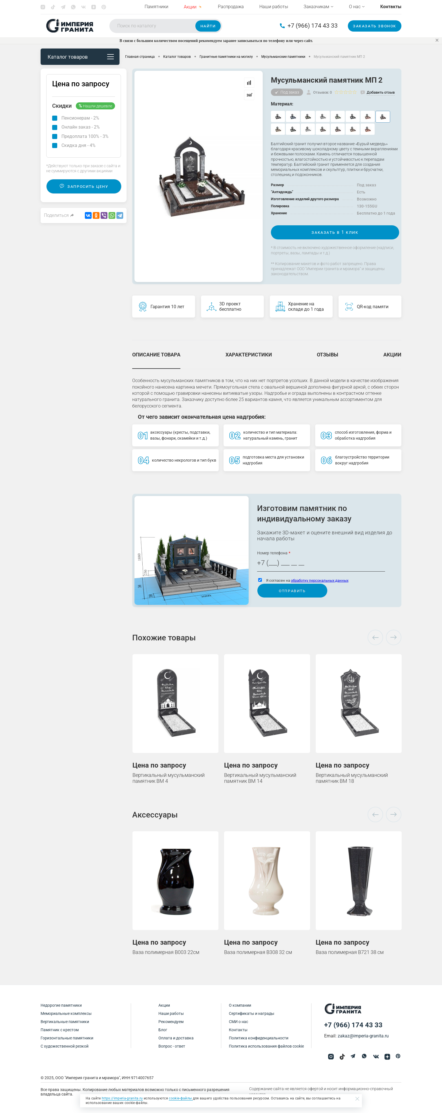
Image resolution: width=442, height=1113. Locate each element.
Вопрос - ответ (171, 1046)
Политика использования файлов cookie (266, 1046)
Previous (375, 637)
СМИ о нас (238, 1021)
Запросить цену (83, 186)
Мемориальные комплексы (66, 1013)
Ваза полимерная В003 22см (165, 952)
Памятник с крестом (60, 1030)
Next (393, 637)
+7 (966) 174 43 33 (309, 26)
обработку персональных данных (319, 580)
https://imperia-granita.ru (122, 1098)
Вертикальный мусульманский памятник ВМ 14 (260, 778)
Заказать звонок (374, 25)
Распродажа (231, 6)
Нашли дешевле (95, 106)
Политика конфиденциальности (258, 1038)
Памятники (156, 6)
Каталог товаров (81, 57)
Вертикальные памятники (65, 1021)
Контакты (238, 1030)
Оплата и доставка (176, 1038)
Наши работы (273, 6)
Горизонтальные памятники (67, 1038)
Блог (162, 1030)
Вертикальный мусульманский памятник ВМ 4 (168, 778)
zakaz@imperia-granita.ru (363, 1036)
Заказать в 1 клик (334, 232)
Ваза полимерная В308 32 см (258, 952)
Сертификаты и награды (251, 1013)
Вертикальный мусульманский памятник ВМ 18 (352, 778)
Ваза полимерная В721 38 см (350, 952)
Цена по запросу (80, 83)
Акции (164, 1005)
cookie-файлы (181, 1098)
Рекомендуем (171, 1021)
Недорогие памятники (61, 1005)
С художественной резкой (65, 1046)
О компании (240, 1005)
